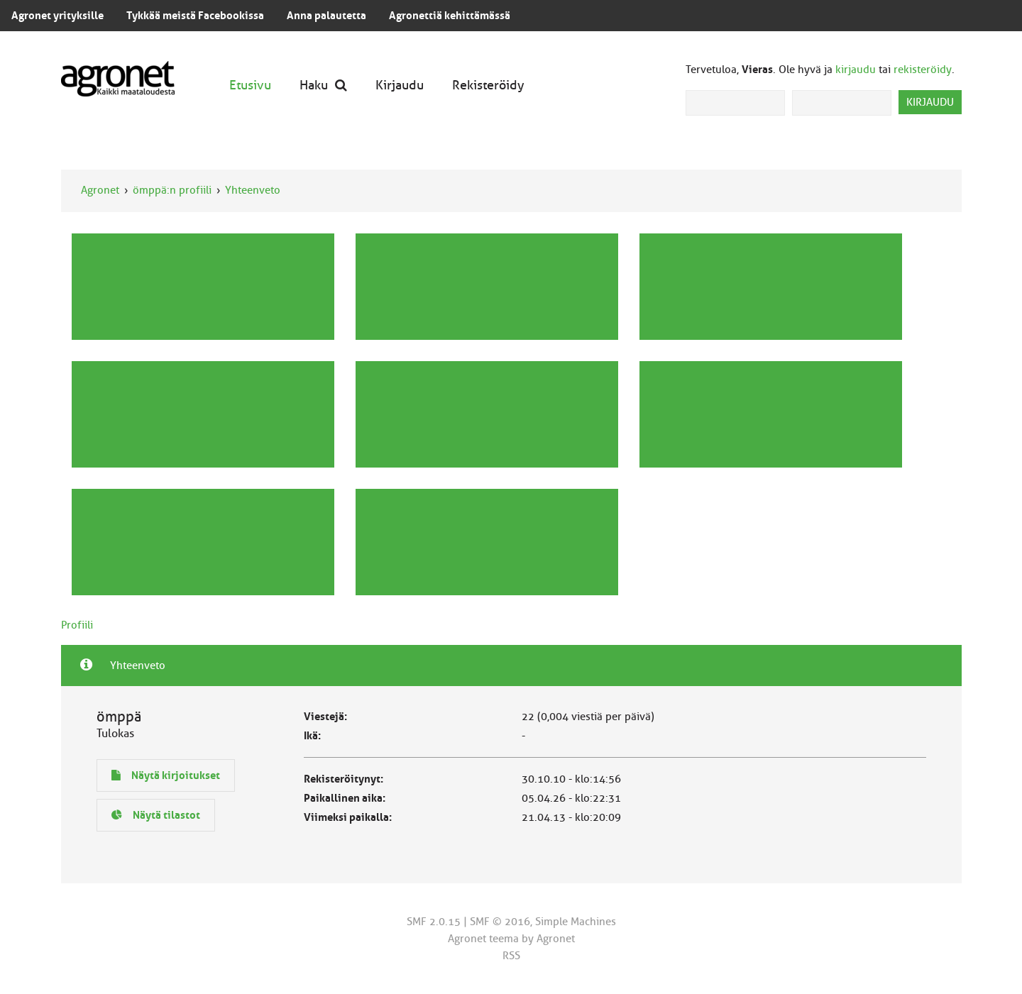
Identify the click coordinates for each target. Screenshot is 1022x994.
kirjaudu (855, 69)
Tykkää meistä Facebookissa (195, 15)
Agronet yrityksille (57, 15)
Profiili (77, 625)
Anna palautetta (326, 15)
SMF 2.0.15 (434, 921)
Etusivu (250, 84)
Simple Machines (575, 921)
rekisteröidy (923, 69)
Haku (323, 84)
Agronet (100, 190)
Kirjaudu (399, 84)
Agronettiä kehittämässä (449, 15)
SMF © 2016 (500, 921)
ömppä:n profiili (172, 190)
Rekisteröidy (488, 84)
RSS (511, 955)
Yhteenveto (252, 190)
